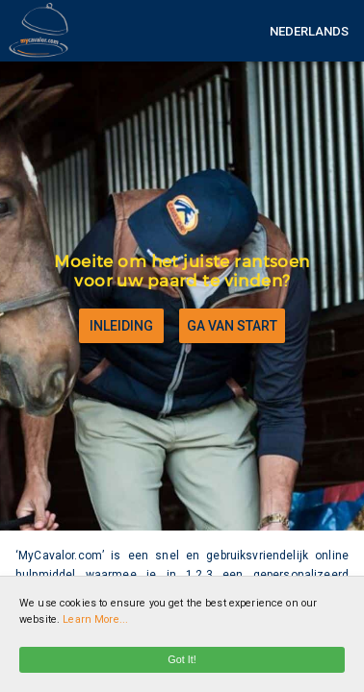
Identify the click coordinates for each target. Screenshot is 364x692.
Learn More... (95, 619)
